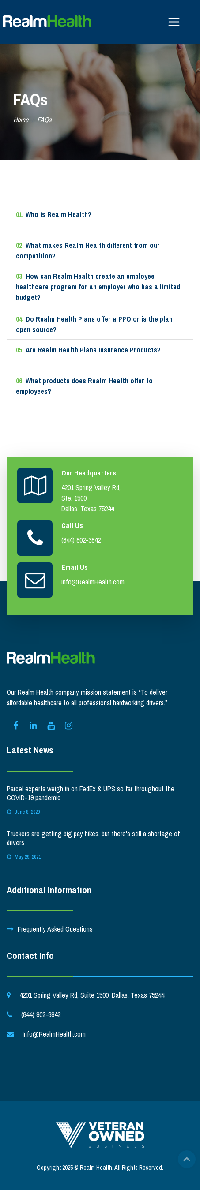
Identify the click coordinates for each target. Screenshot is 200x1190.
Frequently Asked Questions (55, 929)
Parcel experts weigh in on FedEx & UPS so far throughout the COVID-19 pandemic (90, 793)
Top (187, 1159)
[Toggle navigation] (174, 22)
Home (20, 119)
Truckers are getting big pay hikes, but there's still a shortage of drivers (93, 838)
